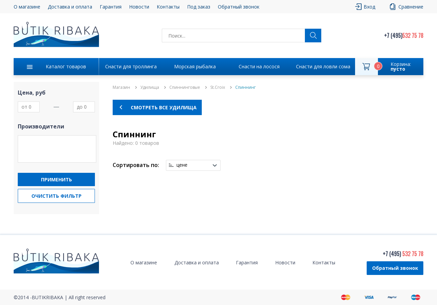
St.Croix (217, 87)
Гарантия (111, 6)
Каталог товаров (66, 66)
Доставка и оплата (70, 6)
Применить (56, 179)
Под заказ (198, 6)
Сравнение (410, 6)
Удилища (149, 87)
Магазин (121, 87)
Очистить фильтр (56, 196)
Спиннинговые (184, 87)
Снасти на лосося (259, 66)
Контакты (168, 6)
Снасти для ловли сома (323, 66)
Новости (139, 6)
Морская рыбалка (195, 66)
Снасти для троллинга (131, 66)
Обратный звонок (238, 6)
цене (182, 165)
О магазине (27, 6)
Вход (369, 6)
